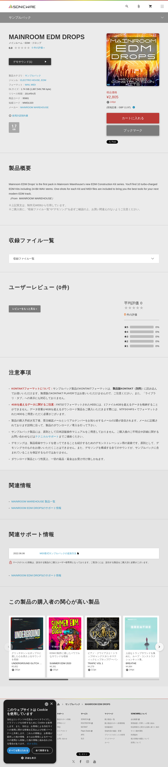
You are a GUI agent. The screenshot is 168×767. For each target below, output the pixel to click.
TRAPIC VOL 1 (95, 663)
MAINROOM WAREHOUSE (34, 107)
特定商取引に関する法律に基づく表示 (145, 727)
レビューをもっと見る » (24, 308)
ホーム (58, 704)
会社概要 (134, 719)
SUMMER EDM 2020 (60, 663)
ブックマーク (132, 130)
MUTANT (84, 727)
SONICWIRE (22, 6)
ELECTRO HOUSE (30, 80)
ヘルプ (59, 735)
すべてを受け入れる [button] (18, 750)
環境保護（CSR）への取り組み (142, 723)
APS (82, 735)
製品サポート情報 (63, 719)
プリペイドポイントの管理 (115, 735)
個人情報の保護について (140, 739)
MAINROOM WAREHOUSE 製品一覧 (33, 501)
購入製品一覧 (110, 719)
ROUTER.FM (86, 723)
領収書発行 (109, 727)
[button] (159, 647)
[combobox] (46, 704)
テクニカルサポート (47, 436)
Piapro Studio (85, 731)
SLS (82, 739)
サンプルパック (33, 75)
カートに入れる (133, 118)
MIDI (33, 84)
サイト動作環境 (137, 731)
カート (107, 742)
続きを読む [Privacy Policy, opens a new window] (32, 743)
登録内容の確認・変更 (113, 731)
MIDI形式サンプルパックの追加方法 (58, 553)
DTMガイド (61, 723)
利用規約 (134, 735)
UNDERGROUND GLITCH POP (28, 663)
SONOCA (84, 719)
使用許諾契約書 (18, 115)
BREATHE (131, 663)
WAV (27, 84)
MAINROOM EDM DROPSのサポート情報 (36, 507)
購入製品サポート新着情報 (115, 723)
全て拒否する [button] (42, 750)
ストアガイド (62, 731)
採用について (136, 742)
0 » (38, 47)
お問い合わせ (62, 739)
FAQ (58, 727)
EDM (43, 80)
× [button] (51, 704)
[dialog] (30, 731)
